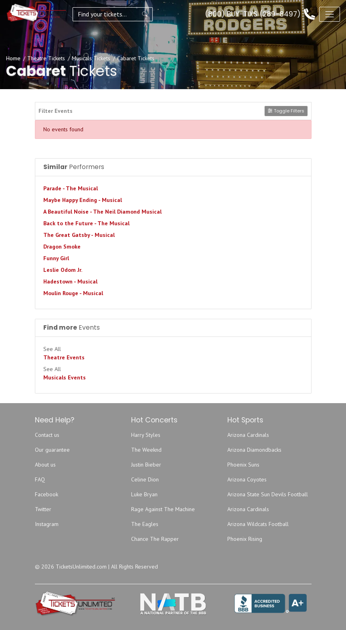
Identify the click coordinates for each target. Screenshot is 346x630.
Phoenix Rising (244, 538)
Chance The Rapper (155, 538)
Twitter (43, 509)
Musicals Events (64, 377)
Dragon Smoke (62, 246)
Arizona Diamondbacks (254, 449)
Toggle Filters (286, 111)
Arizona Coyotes (247, 479)
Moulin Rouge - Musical (73, 293)
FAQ (40, 479)
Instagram (47, 524)
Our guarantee (52, 449)
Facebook (46, 494)
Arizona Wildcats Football (258, 524)
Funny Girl (56, 258)
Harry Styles (145, 434)
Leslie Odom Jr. (62, 269)
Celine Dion (145, 479)
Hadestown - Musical (70, 281)
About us (45, 464)
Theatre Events (64, 357)
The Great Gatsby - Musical (79, 235)
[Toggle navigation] (329, 14)
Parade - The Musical (70, 188)
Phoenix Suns (243, 464)
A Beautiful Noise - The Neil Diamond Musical (102, 211)
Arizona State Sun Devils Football (267, 494)
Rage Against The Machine (163, 509)
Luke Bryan (144, 494)
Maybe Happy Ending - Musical (82, 200)
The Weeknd (146, 449)
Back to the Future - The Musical (86, 223)
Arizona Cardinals (248, 434)
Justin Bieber (146, 464)
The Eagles (144, 524)
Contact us (47, 434)
